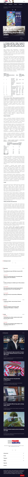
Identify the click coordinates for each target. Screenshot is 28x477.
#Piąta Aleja (22, 38)
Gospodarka (10, 4)
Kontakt (5, 465)
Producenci (20, 4)
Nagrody (5, 463)
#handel (21, 37)
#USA (21, 39)
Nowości (15, 4)
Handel (6, 4)
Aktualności (6, 286)
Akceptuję (22, 475)
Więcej (23, 268)
